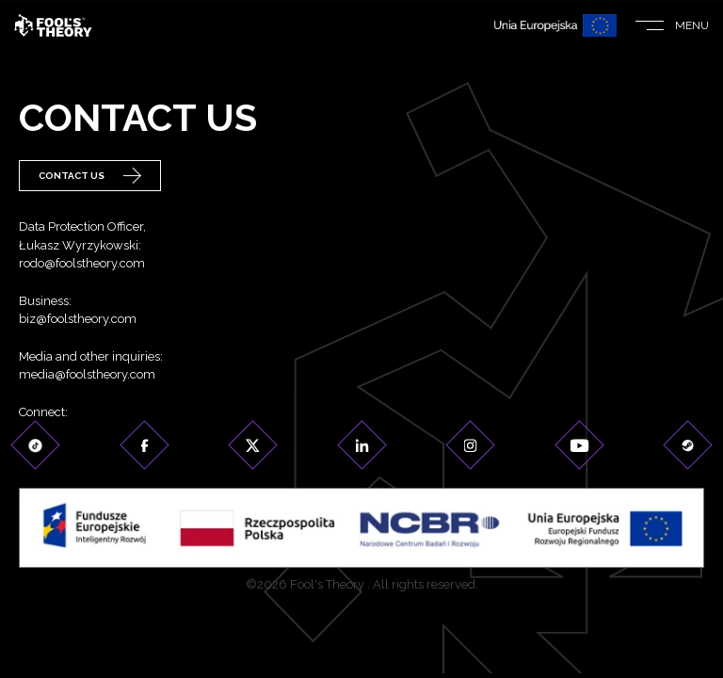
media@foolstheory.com (87, 374)
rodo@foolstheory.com (82, 263)
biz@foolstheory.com (78, 319)
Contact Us (90, 176)
